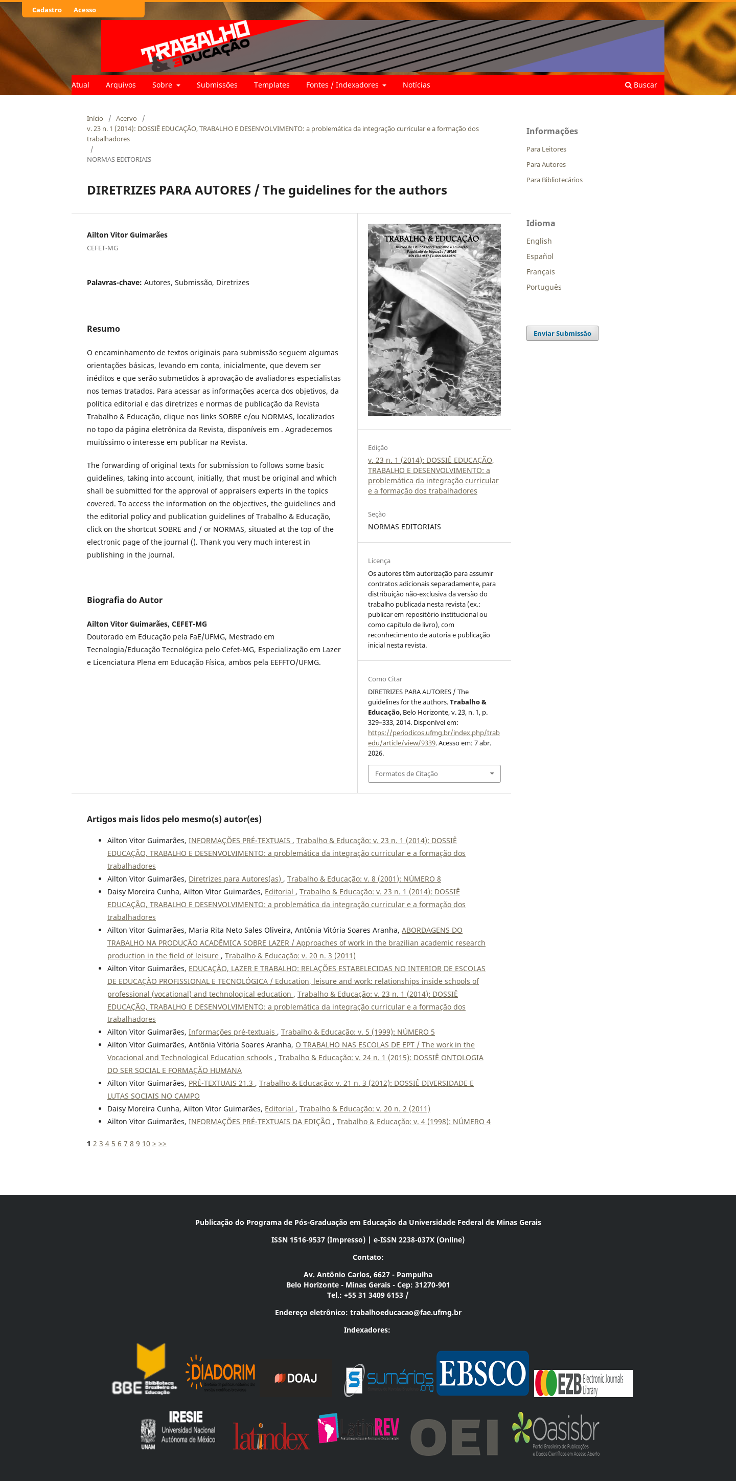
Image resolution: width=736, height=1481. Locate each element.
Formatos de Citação (406, 773)
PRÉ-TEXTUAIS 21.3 (222, 1083)
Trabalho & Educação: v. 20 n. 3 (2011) (290, 955)
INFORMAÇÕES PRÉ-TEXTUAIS (240, 840)
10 (146, 1143)
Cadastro (47, 9)
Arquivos (121, 85)
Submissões (217, 85)
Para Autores (546, 164)
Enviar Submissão (562, 333)
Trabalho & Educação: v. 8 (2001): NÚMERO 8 (364, 879)
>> (162, 1143)
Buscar (641, 85)
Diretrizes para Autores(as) (236, 879)
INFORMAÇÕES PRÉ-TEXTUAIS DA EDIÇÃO (261, 1121)
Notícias (416, 85)
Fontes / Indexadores (343, 85)
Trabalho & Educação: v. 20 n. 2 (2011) (365, 1108)
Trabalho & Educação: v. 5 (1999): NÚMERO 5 (358, 1032)
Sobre (163, 85)
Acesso (85, 9)
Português (544, 287)
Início (95, 118)
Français (540, 271)
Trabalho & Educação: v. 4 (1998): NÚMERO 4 (414, 1121)
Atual (80, 85)
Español (540, 256)
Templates (272, 85)
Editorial (280, 891)
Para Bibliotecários (554, 179)
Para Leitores (546, 149)
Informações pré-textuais (233, 1032)
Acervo (126, 118)
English (539, 241)
